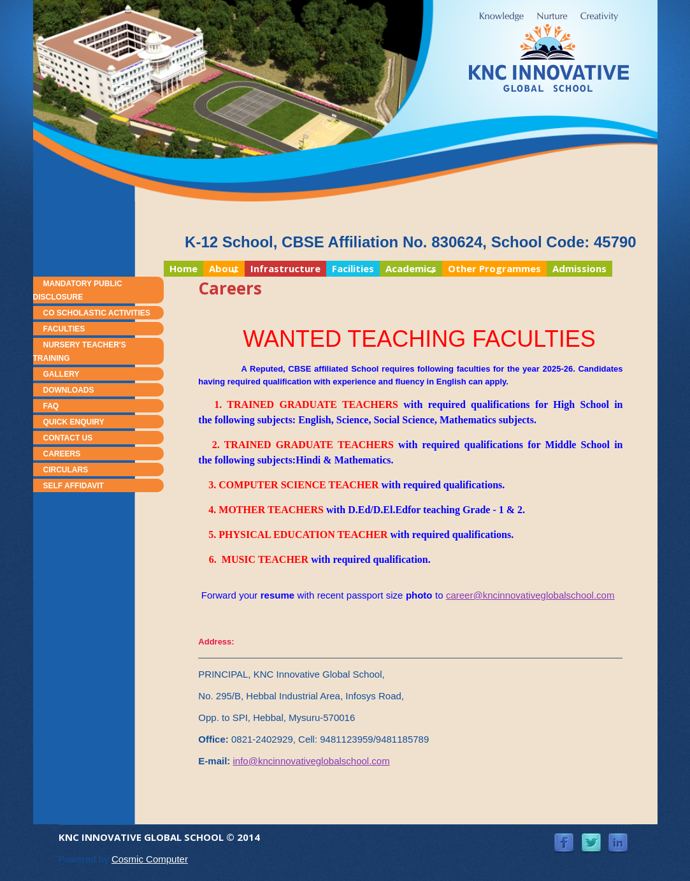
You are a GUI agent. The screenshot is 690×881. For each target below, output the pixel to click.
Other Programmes (494, 268)
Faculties (64, 328)
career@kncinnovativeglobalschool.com (530, 595)
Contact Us (68, 437)
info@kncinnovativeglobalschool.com (311, 760)
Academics (408, 269)
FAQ (51, 406)
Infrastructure (285, 268)
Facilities (353, 268)
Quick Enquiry (73, 422)
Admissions (579, 268)
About (221, 269)
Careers (62, 453)
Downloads (68, 390)
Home (183, 268)
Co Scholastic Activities (96, 313)
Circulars (66, 469)
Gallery (61, 374)
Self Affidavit (73, 485)
